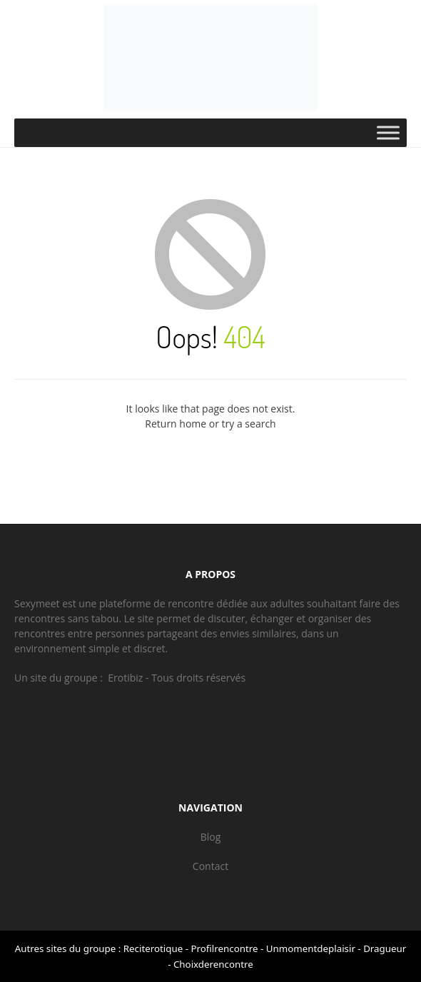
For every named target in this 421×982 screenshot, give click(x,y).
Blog (211, 837)
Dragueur (384, 948)
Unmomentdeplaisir (310, 948)
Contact (210, 866)
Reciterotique (153, 948)
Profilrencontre (224, 948)
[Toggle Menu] (388, 132)
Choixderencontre (213, 964)
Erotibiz (125, 677)
